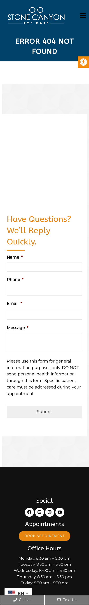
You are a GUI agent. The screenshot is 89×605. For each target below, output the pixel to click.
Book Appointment (44, 536)
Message (17, 327)
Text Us (66, 600)
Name (15, 257)
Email (14, 303)
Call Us (22, 600)
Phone (15, 279)
